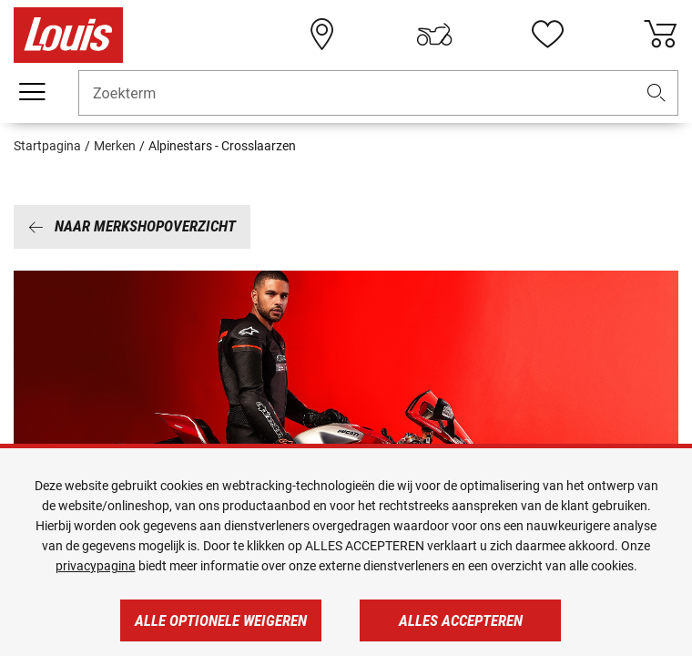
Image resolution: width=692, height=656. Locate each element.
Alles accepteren (461, 620)
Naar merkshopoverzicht (132, 226)
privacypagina (96, 566)
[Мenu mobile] (32, 92)
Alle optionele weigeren (221, 620)
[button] (656, 93)
